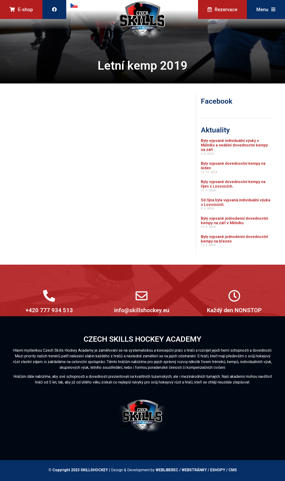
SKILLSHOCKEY (94, 470)
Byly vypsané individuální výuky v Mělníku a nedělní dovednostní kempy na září (234, 145)
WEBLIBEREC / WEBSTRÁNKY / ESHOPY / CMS (196, 470)
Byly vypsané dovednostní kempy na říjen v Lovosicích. (233, 184)
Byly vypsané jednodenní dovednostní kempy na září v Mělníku (234, 220)
